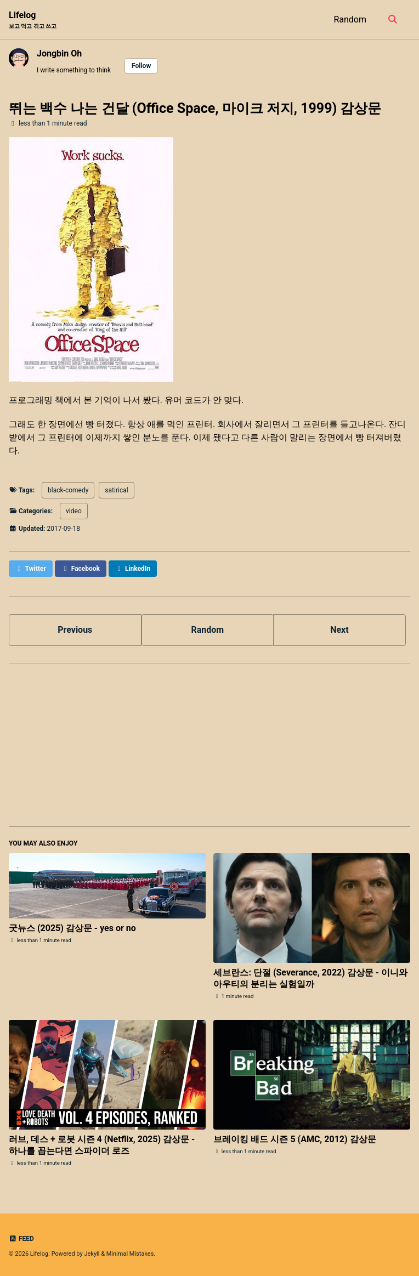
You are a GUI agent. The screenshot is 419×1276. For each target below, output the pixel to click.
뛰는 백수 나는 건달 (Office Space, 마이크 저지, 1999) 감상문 (195, 108)
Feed (21, 1239)
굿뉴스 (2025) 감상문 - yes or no (72, 928)
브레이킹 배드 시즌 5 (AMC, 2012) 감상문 (294, 1139)
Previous (75, 630)
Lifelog (32, 20)
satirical (116, 490)
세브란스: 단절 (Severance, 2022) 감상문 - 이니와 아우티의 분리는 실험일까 (310, 978)
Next (339, 630)
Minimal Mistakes (130, 1253)
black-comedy (68, 490)
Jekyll (91, 1253)
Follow (141, 66)
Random (349, 19)
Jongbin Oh (59, 53)
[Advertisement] (209, 749)
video (74, 511)
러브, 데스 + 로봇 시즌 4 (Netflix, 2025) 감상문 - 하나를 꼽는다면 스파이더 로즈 (102, 1145)
